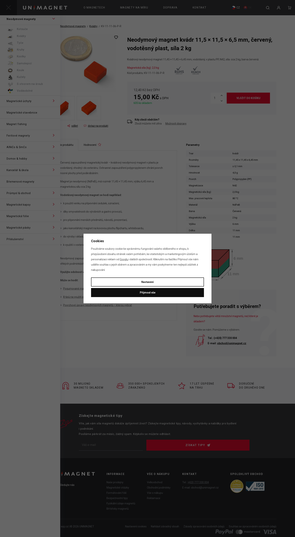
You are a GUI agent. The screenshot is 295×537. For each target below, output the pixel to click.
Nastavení (147, 281)
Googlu (124, 259)
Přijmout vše (147, 292)
